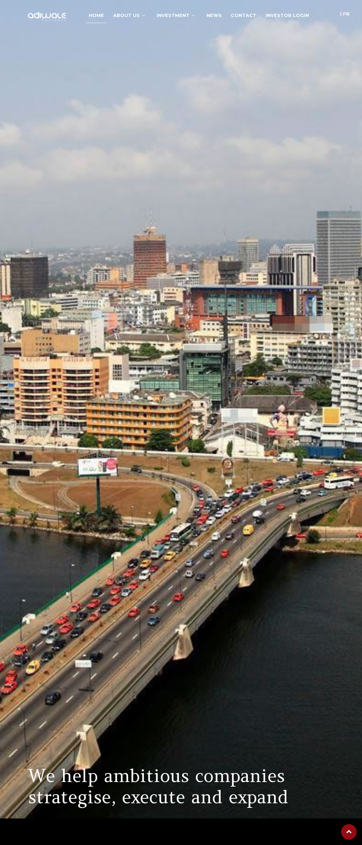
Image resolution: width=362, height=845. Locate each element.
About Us (126, 15)
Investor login (287, 15)
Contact (243, 15)
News (214, 15)
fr (346, 14)
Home (96, 15)
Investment (173, 15)
